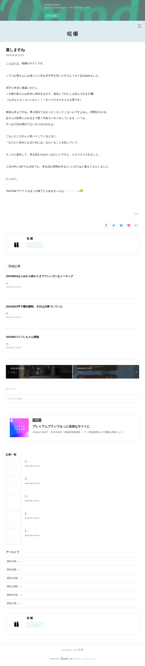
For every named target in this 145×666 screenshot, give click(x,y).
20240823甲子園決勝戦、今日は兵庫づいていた (34, 306)
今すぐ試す (51, 16)
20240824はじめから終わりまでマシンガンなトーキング (39, 276)
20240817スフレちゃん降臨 (22, 337)
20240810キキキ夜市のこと (39, 531)
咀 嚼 (72, 34)
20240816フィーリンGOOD (39, 514)
